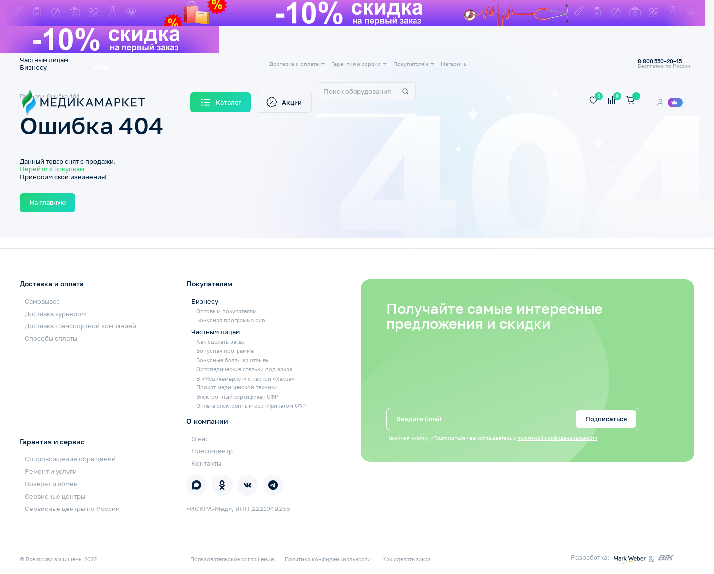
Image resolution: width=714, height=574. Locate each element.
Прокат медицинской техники (237, 387)
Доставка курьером (55, 314)
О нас (200, 439)
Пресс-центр (212, 451)
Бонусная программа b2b (230, 320)
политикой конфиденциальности (557, 438)
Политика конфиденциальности (328, 559)
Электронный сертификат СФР (237, 396)
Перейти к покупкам (52, 169)
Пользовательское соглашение (232, 559)
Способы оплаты (51, 338)
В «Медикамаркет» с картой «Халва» (245, 378)
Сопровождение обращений (70, 459)
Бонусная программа (225, 350)
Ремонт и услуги (51, 471)
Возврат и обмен (51, 484)
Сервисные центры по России (72, 508)
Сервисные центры (55, 496)
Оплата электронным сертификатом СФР (251, 405)
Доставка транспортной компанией (80, 326)
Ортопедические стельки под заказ (244, 369)
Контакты (206, 463)
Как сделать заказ (220, 341)
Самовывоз (42, 301)
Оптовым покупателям (226, 311)
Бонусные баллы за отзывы (233, 360)
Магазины (454, 64)
